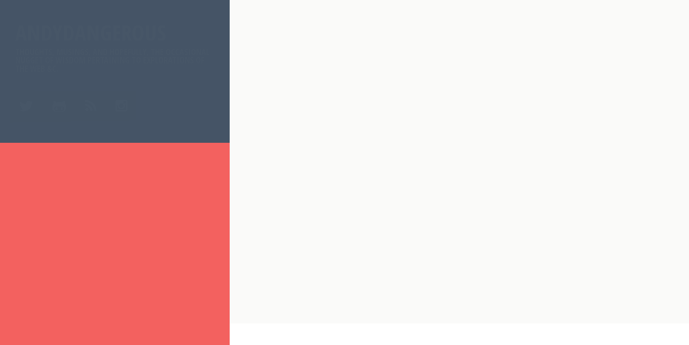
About (30, 194)
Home (29, 171)
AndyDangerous (114, 46)
